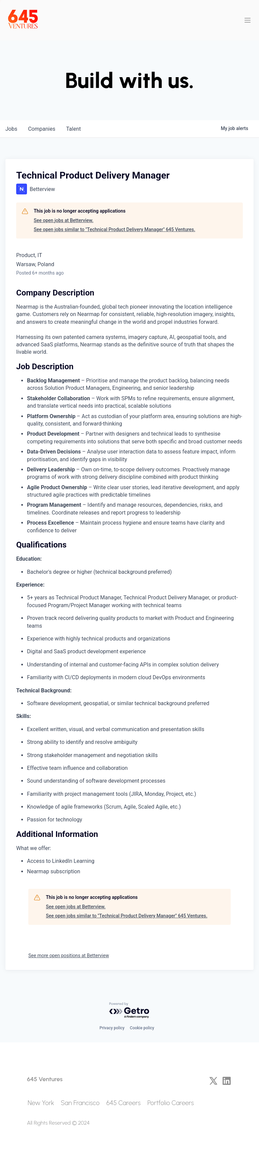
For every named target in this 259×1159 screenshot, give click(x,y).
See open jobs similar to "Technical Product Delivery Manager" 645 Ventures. (114, 229)
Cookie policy (142, 1028)
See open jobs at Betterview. (63, 220)
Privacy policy (111, 1028)
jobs (11, 129)
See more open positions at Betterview (68, 955)
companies (41, 129)
